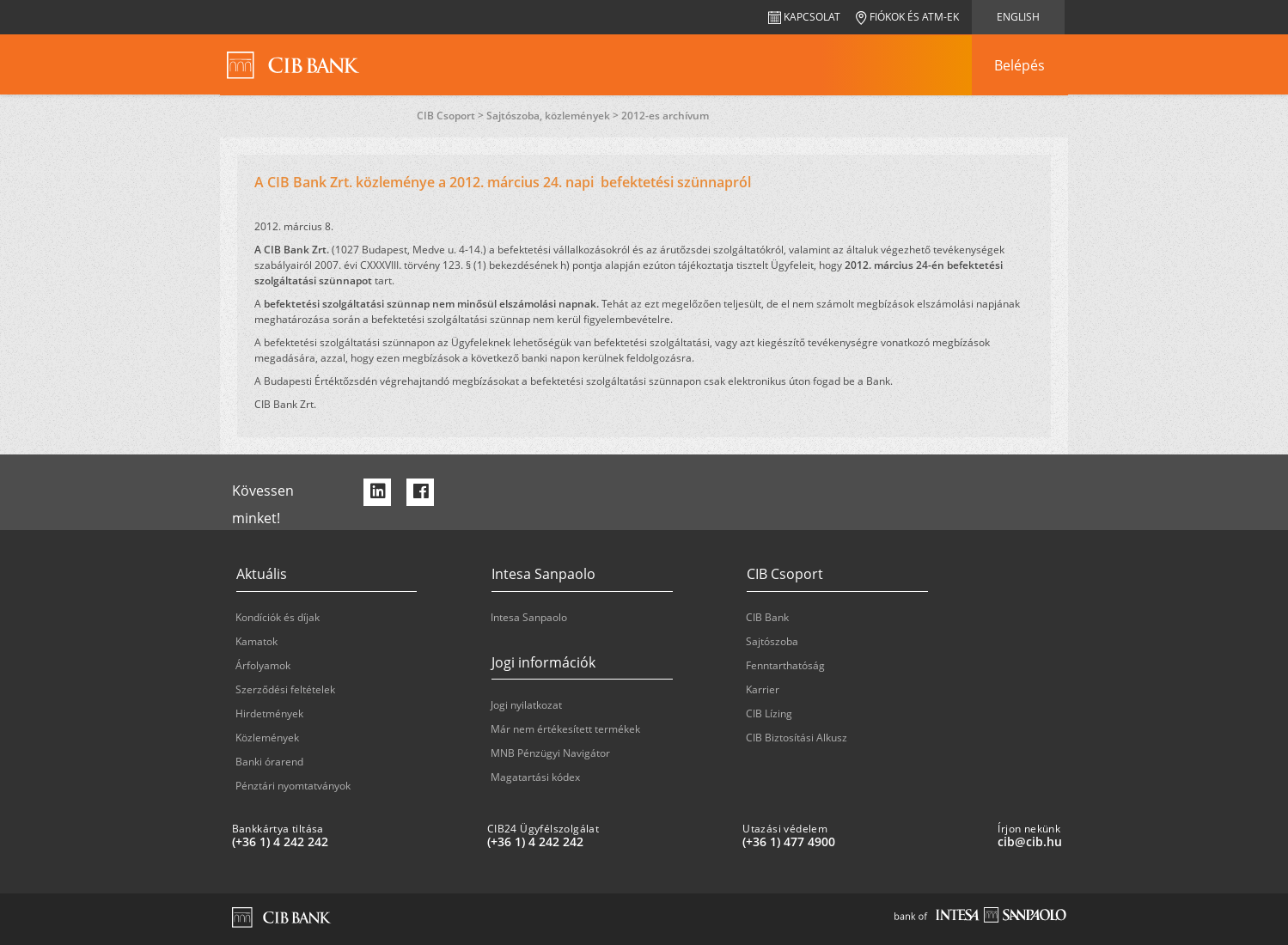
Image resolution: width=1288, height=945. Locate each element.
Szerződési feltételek (285, 689)
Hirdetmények (269, 713)
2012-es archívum (665, 115)
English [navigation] (1018, 16)
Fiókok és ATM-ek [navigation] (907, 16)
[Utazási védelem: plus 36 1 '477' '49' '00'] (863, 842)
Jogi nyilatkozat (526, 705)
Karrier (762, 689)
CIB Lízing (769, 713)
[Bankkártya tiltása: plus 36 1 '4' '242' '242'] (352, 842)
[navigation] (1020, 65)
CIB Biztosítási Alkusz (796, 737)
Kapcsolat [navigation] (804, 16)
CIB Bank (767, 617)
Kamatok (256, 641)
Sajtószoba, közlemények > (553, 115)
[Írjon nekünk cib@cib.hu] (1118, 842)
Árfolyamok (262, 665)
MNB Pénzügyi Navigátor (550, 753)
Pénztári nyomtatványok (293, 785)
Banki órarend (269, 761)
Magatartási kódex (535, 777)
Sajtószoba (772, 641)
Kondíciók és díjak (277, 617)
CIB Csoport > (451, 115)
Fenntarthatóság (785, 665)
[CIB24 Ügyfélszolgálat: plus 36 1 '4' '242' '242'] (608, 842)
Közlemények (267, 737)
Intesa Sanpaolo (529, 617)
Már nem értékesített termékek (565, 729)
